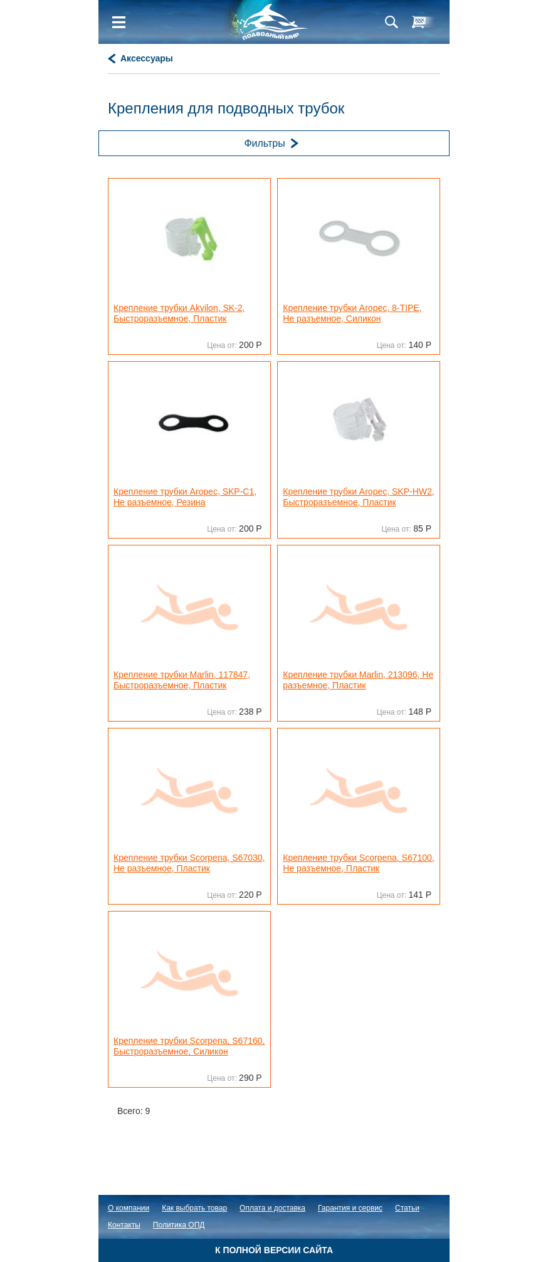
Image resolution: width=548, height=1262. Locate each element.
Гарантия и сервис (350, 1208)
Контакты (124, 1225)
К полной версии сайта (274, 1250)
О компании (128, 1208)
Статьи (407, 1208)
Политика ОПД (179, 1225)
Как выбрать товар (194, 1208)
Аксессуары (146, 58)
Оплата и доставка (272, 1208)
